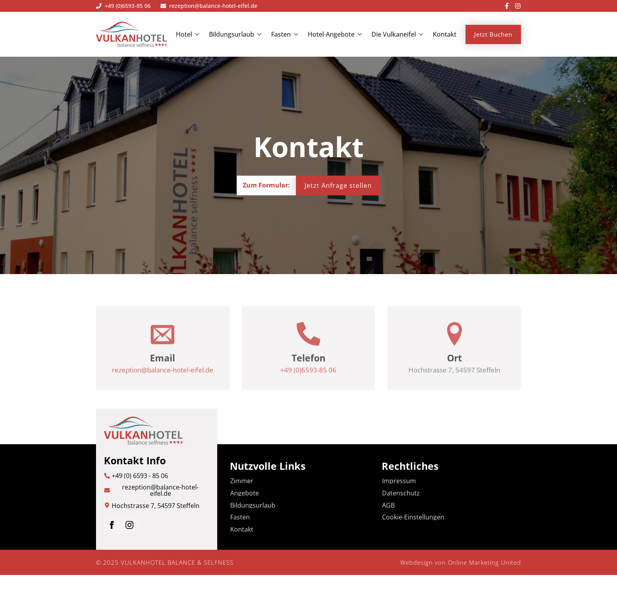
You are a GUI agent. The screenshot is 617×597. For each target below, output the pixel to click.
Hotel (184, 34)
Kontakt (444, 34)
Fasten (281, 34)
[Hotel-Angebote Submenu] (358, 34)
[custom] (507, 6)
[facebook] (112, 525)
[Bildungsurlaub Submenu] (257, 34)
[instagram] (129, 525)
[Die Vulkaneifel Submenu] (419, 34)
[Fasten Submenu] (294, 34)
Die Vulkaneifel (393, 34)
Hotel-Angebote (331, 34)
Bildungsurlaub (231, 34)
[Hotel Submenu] (195, 34)
